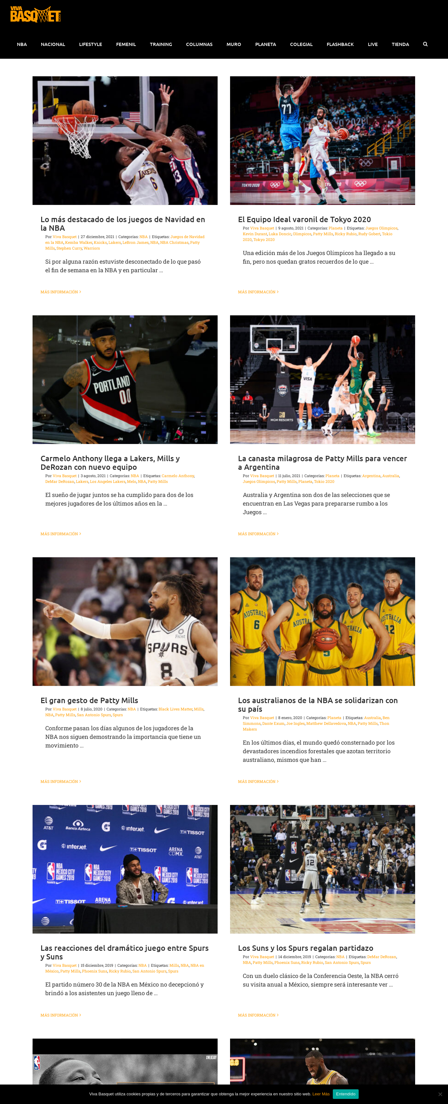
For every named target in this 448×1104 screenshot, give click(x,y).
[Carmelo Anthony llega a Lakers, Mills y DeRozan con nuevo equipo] (218, 295)
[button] (425, 44)
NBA (178, 618)
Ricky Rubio (323, 233)
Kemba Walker (78, 242)
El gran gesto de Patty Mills (136, 609)
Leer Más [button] (321, 1094)
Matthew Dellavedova (350, 632)
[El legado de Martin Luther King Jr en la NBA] (218, 921)
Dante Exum (297, 632)
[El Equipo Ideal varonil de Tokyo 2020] (299, 140)
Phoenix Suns (94, 872)
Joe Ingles (319, 632)
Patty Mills (112, 624)
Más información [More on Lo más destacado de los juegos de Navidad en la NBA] (59, 291)
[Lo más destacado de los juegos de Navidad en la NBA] (125, 140)
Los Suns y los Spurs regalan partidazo (282, 849)
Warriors (92, 248)
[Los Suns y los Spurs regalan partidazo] (299, 770)
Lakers (114, 242)
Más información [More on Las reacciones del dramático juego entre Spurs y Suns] (59, 916)
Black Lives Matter (222, 618)
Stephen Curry (69, 248)
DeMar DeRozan (153, 396)
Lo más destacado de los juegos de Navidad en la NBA (123, 223)
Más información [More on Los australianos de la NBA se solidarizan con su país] (280, 690)
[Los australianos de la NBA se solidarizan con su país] (346, 531)
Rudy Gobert (346, 233)
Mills (245, 618)
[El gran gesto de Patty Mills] (171, 531)
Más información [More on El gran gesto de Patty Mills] (105, 676)
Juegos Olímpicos (358, 227)
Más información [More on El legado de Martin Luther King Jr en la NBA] (152, 1066)
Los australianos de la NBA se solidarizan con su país (342, 614)
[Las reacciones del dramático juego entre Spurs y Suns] (125, 770)
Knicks (100, 242)
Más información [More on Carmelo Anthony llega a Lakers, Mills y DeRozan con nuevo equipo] (152, 440)
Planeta (358, 626)
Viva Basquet (65, 236)
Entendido (345, 1094)
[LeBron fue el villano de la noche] (252, 998)
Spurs (164, 624)
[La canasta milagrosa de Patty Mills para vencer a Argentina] (252, 374)
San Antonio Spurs (140, 624)
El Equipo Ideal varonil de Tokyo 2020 (281, 219)
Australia (396, 626)
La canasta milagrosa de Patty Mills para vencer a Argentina (252, 457)
